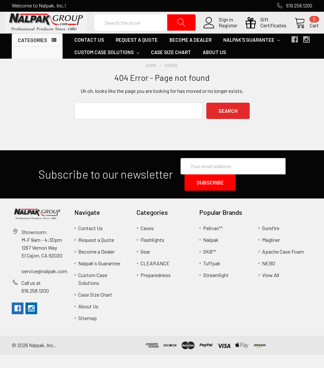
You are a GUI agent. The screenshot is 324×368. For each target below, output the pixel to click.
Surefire (270, 241)
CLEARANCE (154, 276)
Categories (32, 53)
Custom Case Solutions (106, 65)
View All (270, 288)
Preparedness (155, 288)
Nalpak (210, 253)
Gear (145, 264)
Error (171, 78)
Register (221, 32)
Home (151, 78)
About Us (214, 65)
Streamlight (215, 288)
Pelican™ (213, 241)
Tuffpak (211, 276)
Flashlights (152, 253)
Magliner (271, 253)
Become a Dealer (190, 53)
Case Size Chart (171, 65)
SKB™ (209, 264)
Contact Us (89, 53)
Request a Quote (137, 53)
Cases (147, 241)
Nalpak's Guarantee (251, 53)
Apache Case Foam (283, 264)
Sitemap (87, 331)
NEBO (268, 276)
